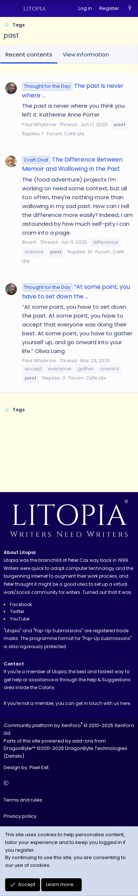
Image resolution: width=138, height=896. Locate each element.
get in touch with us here (102, 703)
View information (86, 54)
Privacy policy (20, 816)
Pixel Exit (39, 767)
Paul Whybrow (39, 124)
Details (14, 756)
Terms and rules (23, 799)
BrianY (29, 242)
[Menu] (9, 8)
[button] (68, 783)
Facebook (21, 604)
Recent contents (29, 54)
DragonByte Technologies (96, 748)
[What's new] (130, 9)
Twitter (17, 611)
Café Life (74, 133)
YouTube (19, 619)
